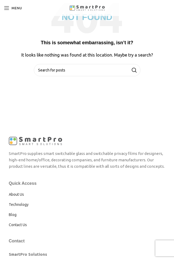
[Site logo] (87, 7)
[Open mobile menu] (13, 8)
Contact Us (18, 225)
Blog (13, 215)
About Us (16, 194)
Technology (19, 204)
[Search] (87, 70)
